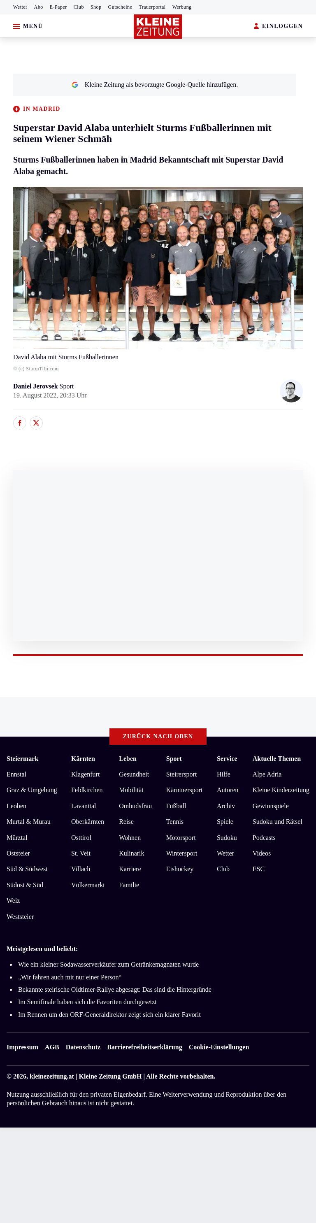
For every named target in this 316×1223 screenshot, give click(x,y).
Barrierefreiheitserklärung (144, 1047)
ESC (259, 868)
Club (79, 7)
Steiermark (22, 758)
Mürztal (17, 837)
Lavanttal (83, 805)
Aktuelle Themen (277, 758)
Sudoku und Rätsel (277, 821)
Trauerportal (152, 7)
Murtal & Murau (29, 821)
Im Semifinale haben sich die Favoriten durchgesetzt (87, 1001)
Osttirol (81, 837)
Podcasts (264, 837)
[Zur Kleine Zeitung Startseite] (158, 26)
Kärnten (83, 758)
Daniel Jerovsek (36, 386)
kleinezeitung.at (52, 1076)
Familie (129, 884)
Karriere (130, 868)
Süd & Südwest (27, 868)
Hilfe (223, 774)
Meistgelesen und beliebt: (42, 948)
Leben (128, 758)
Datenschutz (83, 1047)
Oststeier (18, 853)
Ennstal (16, 774)
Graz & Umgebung (32, 789)
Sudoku (227, 837)
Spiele (225, 821)
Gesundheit (134, 774)
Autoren (227, 789)
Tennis (175, 821)
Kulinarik (131, 853)
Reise (126, 821)
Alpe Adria (267, 774)
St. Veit (81, 853)
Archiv (226, 805)
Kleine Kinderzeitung (281, 789)
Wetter (20, 7)
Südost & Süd (25, 884)
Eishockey (180, 868)
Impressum (22, 1047)
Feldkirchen (86, 789)
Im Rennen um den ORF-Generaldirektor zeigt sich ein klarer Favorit (109, 1014)
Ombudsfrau (135, 805)
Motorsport (181, 837)
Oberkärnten (87, 821)
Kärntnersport (184, 789)
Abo (38, 7)
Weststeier (20, 916)
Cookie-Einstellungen (219, 1047)
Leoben (16, 805)
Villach (80, 868)
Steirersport (181, 774)
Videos (262, 853)
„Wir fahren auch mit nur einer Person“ (70, 977)
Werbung (182, 7)
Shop (96, 7)
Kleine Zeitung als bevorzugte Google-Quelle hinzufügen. (155, 84)
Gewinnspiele (271, 805)
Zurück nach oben (158, 736)
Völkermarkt (88, 884)
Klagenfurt (85, 774)
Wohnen (130, 837)
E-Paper (58, 7)
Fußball (176, 805)
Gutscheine (120, 7)
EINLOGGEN (278, 26)
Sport (174, 758)
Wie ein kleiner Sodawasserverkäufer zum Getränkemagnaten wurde (108, 964)
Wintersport (182, 853)
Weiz (13, 900)
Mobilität (131, 789)
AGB (52, 1047)
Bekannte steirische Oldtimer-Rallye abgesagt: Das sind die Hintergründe (114, 989)
